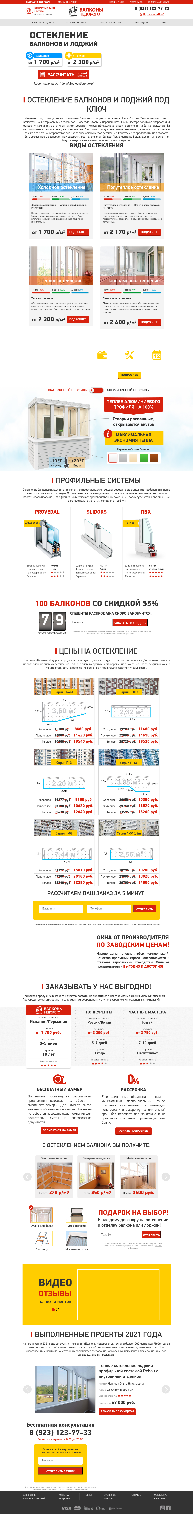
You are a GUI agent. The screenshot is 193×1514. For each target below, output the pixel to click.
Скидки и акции (116, 2)
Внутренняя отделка (96, 1158)
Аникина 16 (163, 2)
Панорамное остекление (117, 298)
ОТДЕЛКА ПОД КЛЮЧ (76, 23)
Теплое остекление (42, 298)
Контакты (152, 2)
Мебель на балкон (138, 1158)
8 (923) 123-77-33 (152, 9)
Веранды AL (142, 23)
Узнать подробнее (133, 1131)
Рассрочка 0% (136, 2)
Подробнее (78, 232)
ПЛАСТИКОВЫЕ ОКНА (110, 23)
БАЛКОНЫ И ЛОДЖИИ (43, 23)
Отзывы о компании (67, 2)
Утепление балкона (54, 1158)
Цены (163, 23)
